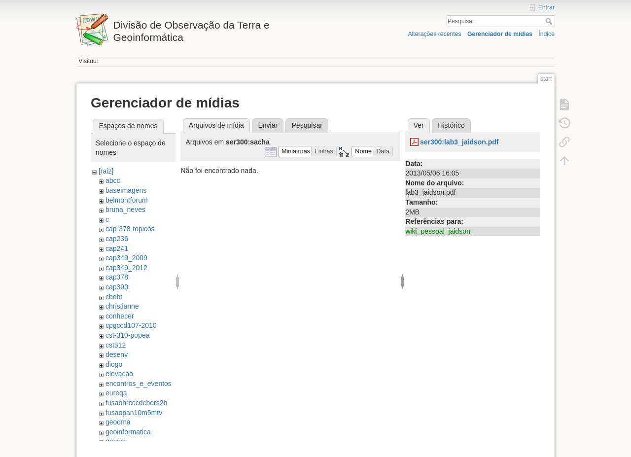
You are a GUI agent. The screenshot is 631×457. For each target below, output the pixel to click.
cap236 (116, 239)
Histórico (451, 125)
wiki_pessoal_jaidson (437, 231)
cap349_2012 (126, 268)
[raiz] (106, 171)
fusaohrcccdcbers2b (136, 403)
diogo (113, 364)
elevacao (119, 374)
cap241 (116, 248)
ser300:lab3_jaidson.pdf (459, 142)
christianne (122, 306)
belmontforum (126, 200)
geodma (118, 422)
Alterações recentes (434, 34)
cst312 (115, 345)
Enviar (268, 125)
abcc (112, 180)
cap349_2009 (126, 258)
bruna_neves (125, 209)
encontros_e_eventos (138, 383)
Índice (546, 34)
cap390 (116, 287)
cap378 (116, 277)
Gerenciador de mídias (499, 34)
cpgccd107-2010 (131, 325)
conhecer (119, 316)
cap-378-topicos (130, 229)
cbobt (113, 297)
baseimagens (125, 190)
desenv (116, 354)
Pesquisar (550, 21)
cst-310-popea (127, 335)
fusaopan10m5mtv (133, 413)
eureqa (116, 393)
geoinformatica (128, 432)
